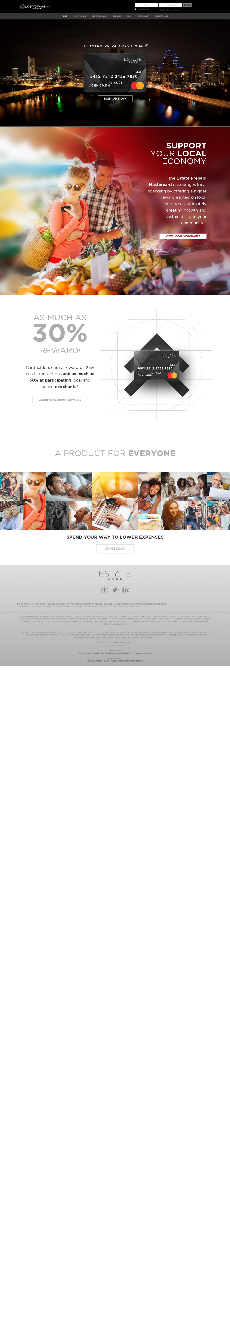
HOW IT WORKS (79, 16)
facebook (104, 589)
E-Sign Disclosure (143, 653)
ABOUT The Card (99, 16)
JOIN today (115, 548)
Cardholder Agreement (116, 661)
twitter (115, 589)
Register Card (161, 16)
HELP (129, 16)
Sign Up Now (115, 99)
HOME (64, 16)
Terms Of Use (84, 653)
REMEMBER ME (144, 9)
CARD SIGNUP (143, 16)
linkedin (125, 589)
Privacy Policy (100, 653)
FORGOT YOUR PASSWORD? (170, 10)
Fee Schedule (136, 661)
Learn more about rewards (60, 400)
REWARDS (117, 16)
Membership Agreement (120, 653)
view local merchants (183, 236)
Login (187, 5)
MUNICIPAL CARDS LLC (124, 643)
